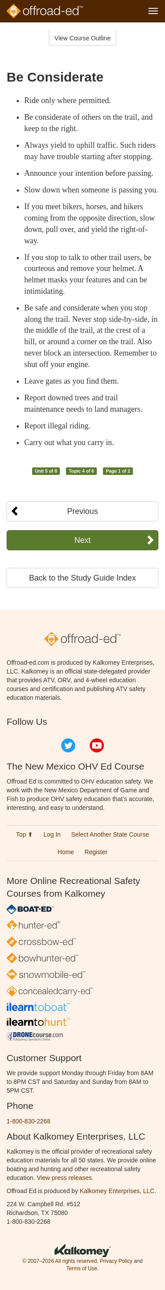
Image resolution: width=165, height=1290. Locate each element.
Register (95, 851)
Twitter (68, 745)
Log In (52, 834)
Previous (82, 511)
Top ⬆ (24, 834)
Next (82, 540)
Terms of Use (81, 1268)
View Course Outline (82, 38)
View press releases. (65, 1177)
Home (66, 851)
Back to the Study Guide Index (82, 578)
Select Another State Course (110, 834)
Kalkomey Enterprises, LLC (117, 1190)
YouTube (97, 745)
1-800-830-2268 (29, 1121)
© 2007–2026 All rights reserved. (60, 1261)
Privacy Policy (116, 1261)
